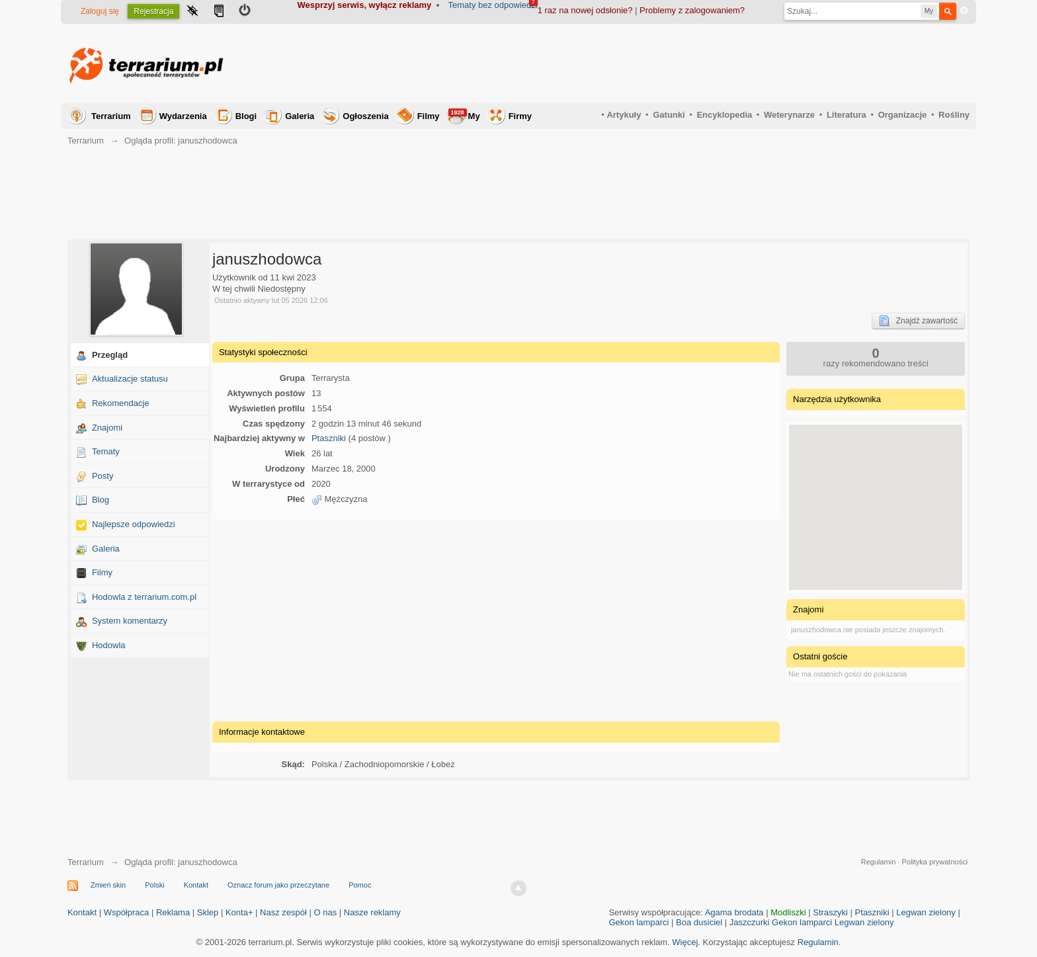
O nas (325, 912)
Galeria (299, 116)
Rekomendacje (120, 403)
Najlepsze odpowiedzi (133, 524)
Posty (103, 476)
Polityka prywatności (934, 862)
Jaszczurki (749, 922)
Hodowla (109, 645)
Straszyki (830, 912)
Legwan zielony (926, 912)
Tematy (106, 451)
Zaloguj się (100, 11)
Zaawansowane (964, 10)
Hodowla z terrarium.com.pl (144, 597)
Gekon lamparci (638, 922)
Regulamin (878, 862)
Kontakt (196, 885)
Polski (154, 885)
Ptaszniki (328, 438)
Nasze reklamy (372, 912)
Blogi (246, 116)
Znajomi (107, 428)
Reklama (173, 912)
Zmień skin (108, 885)
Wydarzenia (183, 116)
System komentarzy (129, 621)
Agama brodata (734, 912)
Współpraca (126, 912)
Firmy (520, 116)
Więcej (685, 942)
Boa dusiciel (699, 922)
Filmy (428, 116)
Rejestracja (153, 11)
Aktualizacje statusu (130, 379)
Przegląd (110, 355)
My (464, 114)
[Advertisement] (729, 63)
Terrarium (111, 116)
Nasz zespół (283, 912)
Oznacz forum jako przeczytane (278, 885)
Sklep (208, 912)
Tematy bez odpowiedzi (493, 5)
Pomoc (360, 885)
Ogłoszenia (365, 116)
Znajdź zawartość (918, 320)
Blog (100, 500)
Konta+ (239, 912)
